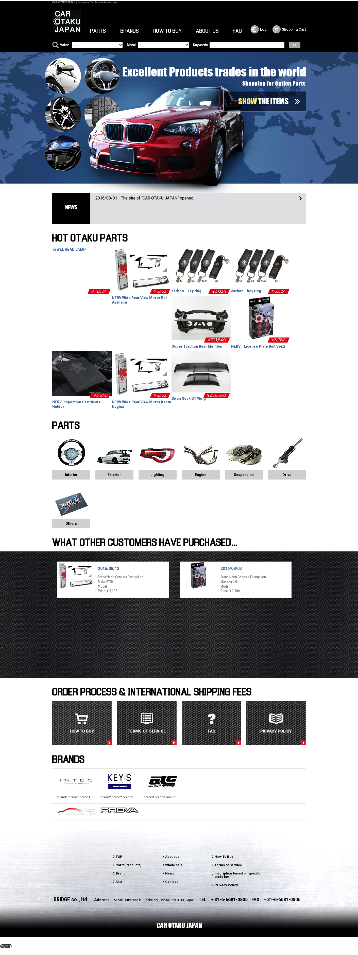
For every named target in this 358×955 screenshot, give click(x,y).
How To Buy (224, 857)
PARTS (98, 31)
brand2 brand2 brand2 (119, 795)
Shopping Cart (294, 29)
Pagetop (6, 946)
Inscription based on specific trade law (238, 875)
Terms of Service (228, 865)
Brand (121, 873)
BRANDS (130, 31)
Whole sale (174, 865)
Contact (171, 882)
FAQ (237, 31)
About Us (172, 857)
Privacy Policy (226, 885)
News (169, 873)
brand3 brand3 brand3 (163, 795)
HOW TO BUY (168, 31)
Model (131, 45)
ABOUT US (207, 31)
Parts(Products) (129, 865)
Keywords (200, 45)
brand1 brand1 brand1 (76, 795)
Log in (265, 29)
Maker (64, 45)
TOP (119, 857)
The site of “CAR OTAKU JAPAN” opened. (144, 198)
